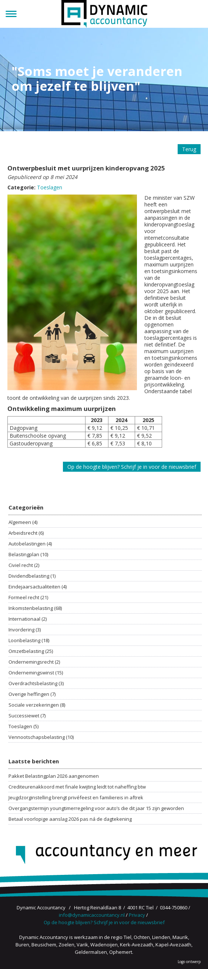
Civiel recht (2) (24, 565)
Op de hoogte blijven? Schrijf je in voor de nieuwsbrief (131, 466)
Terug (189, 149)
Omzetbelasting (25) (31, 651)
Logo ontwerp (189, 961)
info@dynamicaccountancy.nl (92, 915)
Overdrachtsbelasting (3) (36, 683)
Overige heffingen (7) (32, 694)
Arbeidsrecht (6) (26, 533)
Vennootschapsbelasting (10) (41, 737)
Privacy (137, 915)
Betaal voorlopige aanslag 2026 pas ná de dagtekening (70, 819)
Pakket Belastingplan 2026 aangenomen (54, 776)
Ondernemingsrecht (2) (34, 661)
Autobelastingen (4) (30, 543)
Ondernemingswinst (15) (36, 672)
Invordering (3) (25, 629)
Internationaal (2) (28, 618)
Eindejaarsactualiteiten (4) (38, 586)
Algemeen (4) (23, 522)
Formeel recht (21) (28, 597)
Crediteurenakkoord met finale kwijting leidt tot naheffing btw (77, 786)
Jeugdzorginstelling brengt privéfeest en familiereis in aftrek (76, 797)
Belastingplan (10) (28, 554)
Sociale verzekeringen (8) (37, 704)
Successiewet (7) (27, 715)
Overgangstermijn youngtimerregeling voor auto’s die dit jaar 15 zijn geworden (96, 808)
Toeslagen (49, 187)
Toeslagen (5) (23, 726)
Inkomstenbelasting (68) (35, 608)
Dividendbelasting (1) (32, 576)
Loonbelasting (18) (29, 640)
